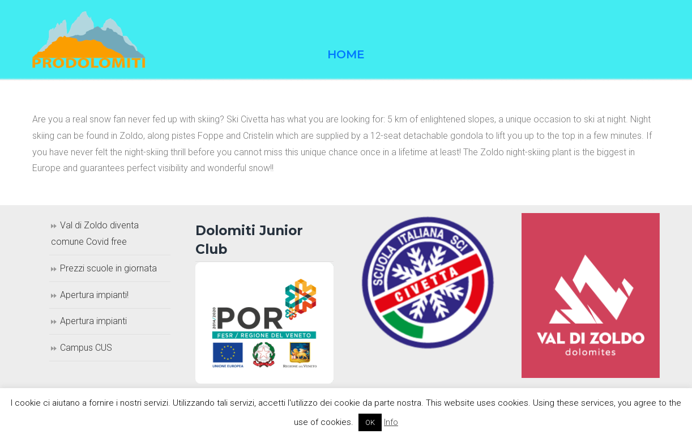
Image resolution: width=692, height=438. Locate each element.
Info (391, 422)
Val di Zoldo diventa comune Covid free (95, 233)
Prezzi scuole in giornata (108, 268)
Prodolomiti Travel (89, 39)
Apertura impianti (93, 321)
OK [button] (370, 422)
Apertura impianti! (94, 295)
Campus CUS (86, 347)
